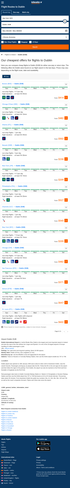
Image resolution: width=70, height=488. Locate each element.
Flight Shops (5, 452)
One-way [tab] (16, 12)
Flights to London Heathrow (9, 411)
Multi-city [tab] (25, 12)
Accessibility (40, 465)
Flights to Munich (6, 419)
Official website (9, 348)
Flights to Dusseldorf (7, 426)
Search (35, 47)
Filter (7, 76)
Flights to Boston (6, 430)
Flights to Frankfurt (7, 415)
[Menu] (2, 2)
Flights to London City (8, 413)
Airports (3, 449)
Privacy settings (41, 460)
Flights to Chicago (6, 428)
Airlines (3, 447)
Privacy (38, 462)
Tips (2, 445)
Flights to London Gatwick (9, 417)
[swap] (65, 21)
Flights (3, 442)
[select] (66, 97)
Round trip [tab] (6, 12)
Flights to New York (7, 422)
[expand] (66, 84)
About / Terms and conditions (45, 467)
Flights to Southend (7, 424)
